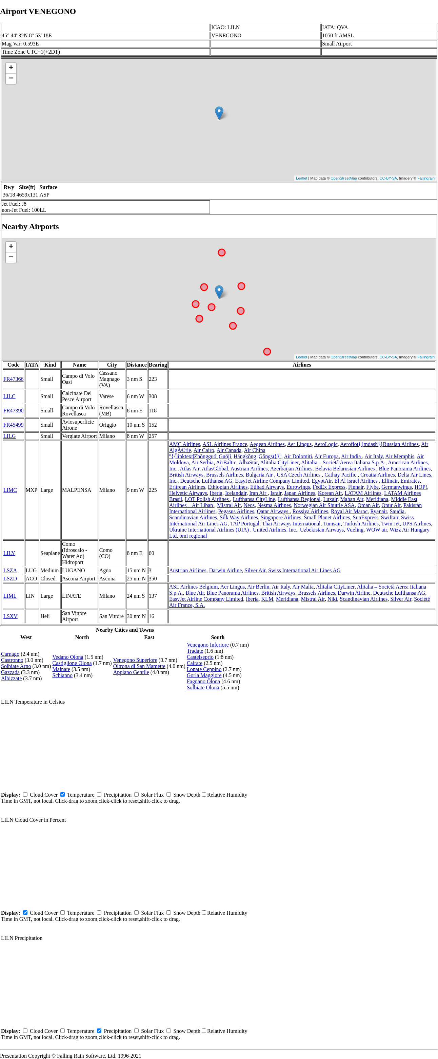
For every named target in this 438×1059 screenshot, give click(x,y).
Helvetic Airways (188, 493)
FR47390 (13, 410)
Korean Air (330, 493)
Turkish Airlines (361, 523)
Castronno (12, 660)
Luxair (330, 499)
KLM (267, 599)
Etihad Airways (267, 487)
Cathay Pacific (341, 475)
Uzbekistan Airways (322, 530)
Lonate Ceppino (204, 669)
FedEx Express (329, 487)
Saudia (397, 511)
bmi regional (193, 536)
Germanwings (396, 487)
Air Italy (373, 456)
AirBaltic (226, 462)
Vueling (355, 530)
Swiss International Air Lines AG (304, 570)
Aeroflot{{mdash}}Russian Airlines (379, 444)
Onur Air (391, 505)
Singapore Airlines (281, 517)
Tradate (195, 651)
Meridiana (377, 499)
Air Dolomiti (298, 456)
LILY (9, 553)
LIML (10, 596)
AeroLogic (325, 444)
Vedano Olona (68, 657)
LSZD (10, 578)
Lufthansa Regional (299, 499)
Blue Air (195, 593)
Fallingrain (426, 178)
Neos (249, 505)
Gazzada (10, 672)
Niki (332, 599)
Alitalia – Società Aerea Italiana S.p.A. (343, 462)
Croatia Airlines (377, 475)
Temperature (81, 795)
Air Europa (326, 456)
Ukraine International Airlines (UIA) (209, 530)
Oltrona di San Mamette (139, 666)
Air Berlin (258, 587)
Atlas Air (190, 468)
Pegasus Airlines (236, 511)
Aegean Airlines (267, 444)
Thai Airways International (291, 523)
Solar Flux (152, 795)
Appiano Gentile (131, 672)
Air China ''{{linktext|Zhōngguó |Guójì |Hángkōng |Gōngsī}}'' (225, 453)
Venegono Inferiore (208, 645)
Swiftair (389, 517)
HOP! (421, 487)
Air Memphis (399, 456)
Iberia (216, 493)
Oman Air (368, 505)
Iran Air (258, 493)
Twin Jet (390, 523)
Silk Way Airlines (239, 517)
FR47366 (13, 379)
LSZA (10, 570)
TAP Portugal (245, 523)
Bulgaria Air (260, 475)
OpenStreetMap (344, 178)
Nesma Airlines (274, 505)
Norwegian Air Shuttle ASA (324, 505)
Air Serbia (202, 462)
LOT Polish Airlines (207, 499)
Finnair (356, 487)
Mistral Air (229, 505)
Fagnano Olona (203, 681)
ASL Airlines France (224, 444)
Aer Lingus (299, 444)
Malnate (61, 669)
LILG (9, 436)
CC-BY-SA (388, 178)
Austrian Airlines (249, 468)
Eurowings (298, 487)
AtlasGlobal (215, 468)
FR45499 (13, 425)
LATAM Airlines (363, 493)
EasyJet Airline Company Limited (272, 481)
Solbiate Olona (203, 687)
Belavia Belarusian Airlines (345, 468)
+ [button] (11, 68)
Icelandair (235, 493)
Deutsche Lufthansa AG (206, 481)
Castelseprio (200, 657)
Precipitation (118, 795)
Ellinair (390, 481)
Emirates (410, 481)
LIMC (10, 490)
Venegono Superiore (135, 660)
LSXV (10, 616)
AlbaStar (248, 462)
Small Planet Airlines (327, 517)
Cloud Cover (44, 795)
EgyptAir (322, 481)
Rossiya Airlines (310, 511)
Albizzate (11, 678)
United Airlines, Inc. (275, 530)
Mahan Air (351, 499)
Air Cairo (204, 450)
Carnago (10, 654)
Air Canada (229, 450)
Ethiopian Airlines (227, 487)
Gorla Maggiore (204, 675)
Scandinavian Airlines (193, 517)
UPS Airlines (416, 523)
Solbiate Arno (16, 666)
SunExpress (366, 517)
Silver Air (254, 570)
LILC (9, 396)
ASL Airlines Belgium (193, 587)
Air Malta (303, 587)
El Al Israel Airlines (356, 481)
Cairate (194, 663)
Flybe (372, 487)
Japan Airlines (299, 493)
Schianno (63, 675)
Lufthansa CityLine (254, 499)
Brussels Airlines (224, 475)
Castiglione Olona (72, 663)
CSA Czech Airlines (299, 475)
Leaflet (301, 178)
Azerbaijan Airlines (291, 468)
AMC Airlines (184, 444)
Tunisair (332, 523)
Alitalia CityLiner (279, 462)
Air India (351, 456)
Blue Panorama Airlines (405, 468)
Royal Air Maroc (349, 511)
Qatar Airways (273, 511)
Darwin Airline (225, 570)
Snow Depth (186, 795)
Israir (275, 493)
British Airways (186, 475)
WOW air (376, 530)
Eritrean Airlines (187, 487)
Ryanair (378, 511)
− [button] (11, 79)
